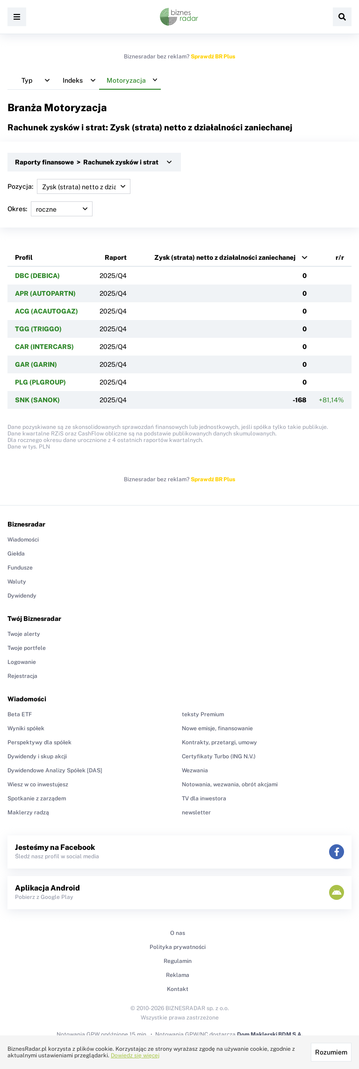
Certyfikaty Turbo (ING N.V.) (219, 756)
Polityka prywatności (178, 947)
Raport (116, 257)
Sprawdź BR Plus (213, 56)
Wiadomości (23, 539)
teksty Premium (203, 714)
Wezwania (195, 770)
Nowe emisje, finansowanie (217, 728)
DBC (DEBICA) (37, 275)
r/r (340, 257)
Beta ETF (19, 714)
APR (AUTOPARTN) (45, 293)
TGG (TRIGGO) (38, 329)
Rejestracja (22, 676)
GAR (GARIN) (36, 364)
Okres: (50, 208)
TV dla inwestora (204, 798)
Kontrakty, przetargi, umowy (219, 742)
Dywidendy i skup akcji (37, 756)
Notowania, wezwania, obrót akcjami (230, 784)
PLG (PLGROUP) (40, 382)
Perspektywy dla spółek (39, 742)
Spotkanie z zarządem (36, 798)
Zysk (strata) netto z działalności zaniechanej (224, 257)
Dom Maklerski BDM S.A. (270, 1034)
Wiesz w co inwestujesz (37, 784)
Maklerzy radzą (28, 812)
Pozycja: (68, 186)
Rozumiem (331, 1052)
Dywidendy (21, 595)
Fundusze (20, 567)
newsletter (196, 812)
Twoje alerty (23, 634)
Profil (24, 257)
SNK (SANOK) (37, 400)
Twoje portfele (26, 648)
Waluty (16, 581)
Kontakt (177, 989)
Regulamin (178, 961)
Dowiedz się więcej (135, 1055)
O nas (177, 933)
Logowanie (21, 662)
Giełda (16, 553)
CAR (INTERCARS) (44, 346)
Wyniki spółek (25, 728)
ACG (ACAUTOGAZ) (46, 311)
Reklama (177, 975)
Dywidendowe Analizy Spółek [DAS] (54, 770)
